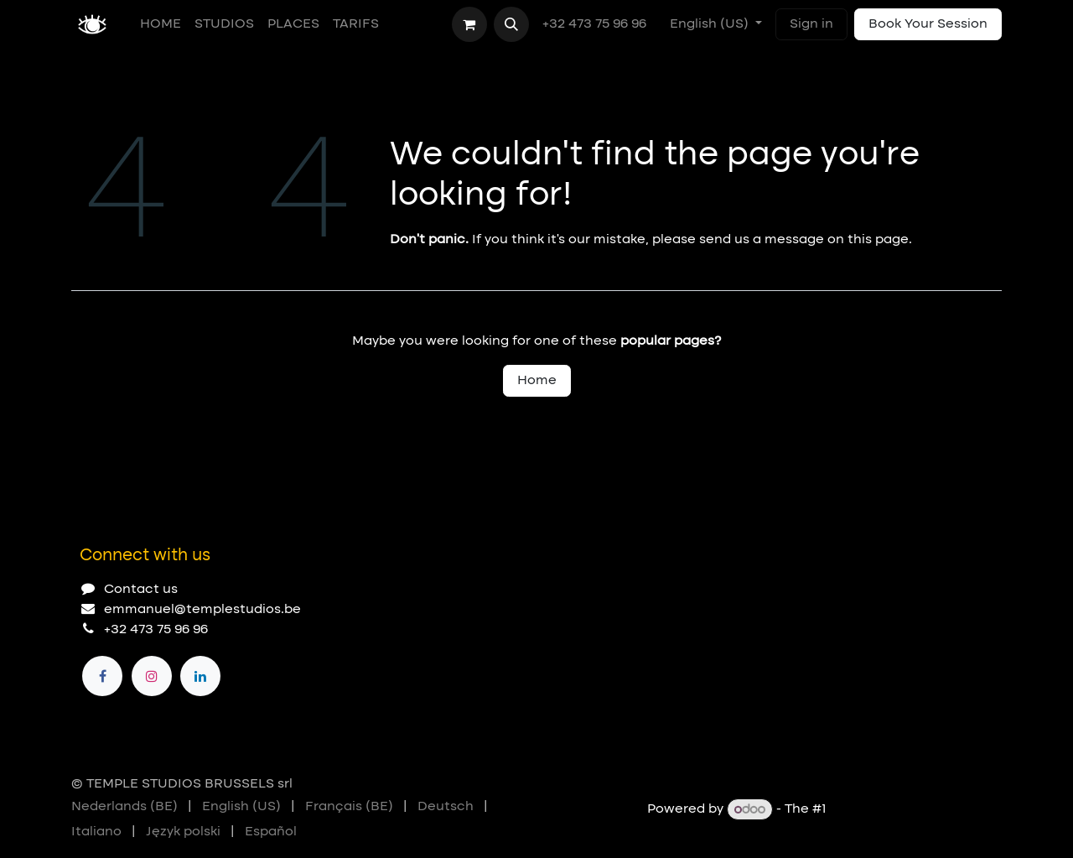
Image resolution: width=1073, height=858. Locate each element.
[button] (511, 24)
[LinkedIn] (200, 676)
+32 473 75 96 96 (596, 24)
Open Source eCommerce (916, 810)
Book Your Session (927, 24)
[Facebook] (102, 676)
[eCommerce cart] (469, 24)
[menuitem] (160, 24)
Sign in (811, 24)
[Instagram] (152, 676)
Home (537, 380)
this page (878, 240)
